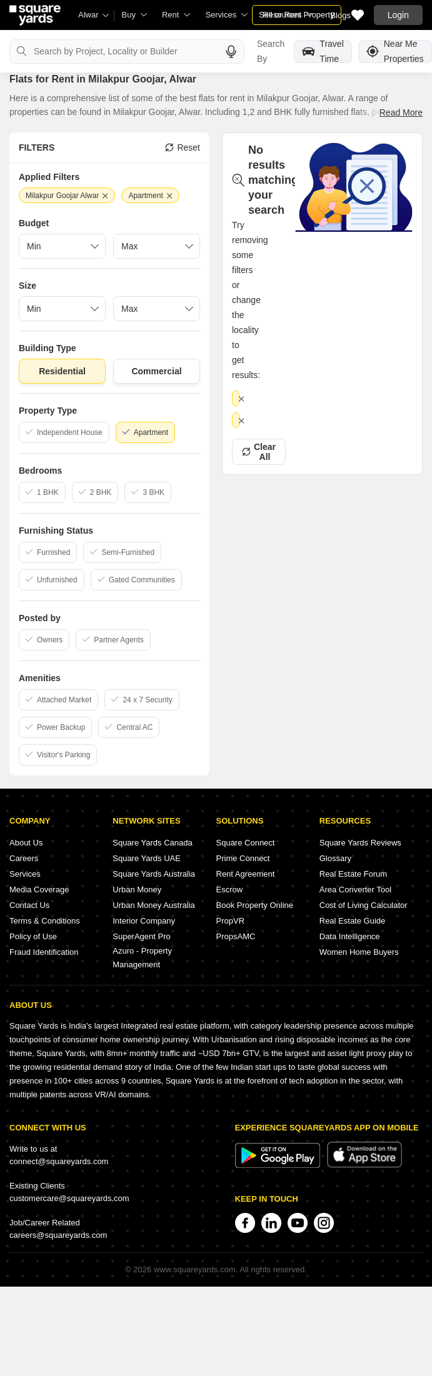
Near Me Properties (395, 51)
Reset (182, 147)
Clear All (259, 452)
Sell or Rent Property (296, 14)
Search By (270, 51)
